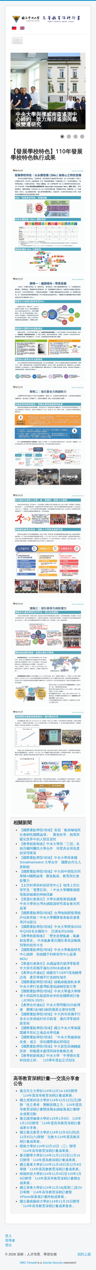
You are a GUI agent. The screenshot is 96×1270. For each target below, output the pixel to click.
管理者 (10, 1240)
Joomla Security (52, 1262)
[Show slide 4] (82, 137)
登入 (8, 1236)
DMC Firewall (28, 1262)
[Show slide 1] (62, 137)
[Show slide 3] (75, 137)
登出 (8, 1245)
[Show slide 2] (69, 137)
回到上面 (84, 1254)
